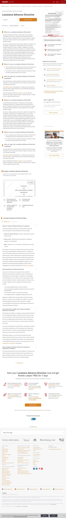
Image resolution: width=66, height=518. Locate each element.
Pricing (3, 458)
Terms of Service (53, 506)
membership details (37, 412)
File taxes (3, 455)
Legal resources (5, 460)
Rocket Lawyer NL (46, 491)
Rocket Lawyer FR (33, 491)
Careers (34, 452)
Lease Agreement (20, 459)
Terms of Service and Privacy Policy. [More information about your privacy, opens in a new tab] (20, 516)
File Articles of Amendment (7, 484)
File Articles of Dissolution (6, 485)
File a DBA (4, 481)
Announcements (36, 463)
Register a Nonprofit (5, 474)
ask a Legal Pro (12, 345)
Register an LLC (5, 471)
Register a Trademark (6, 480)
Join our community (36, 456)
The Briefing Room (5, 459)
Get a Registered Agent (6, 477)
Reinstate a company (6, 487)
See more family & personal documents (24, 475)
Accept (53, 515)
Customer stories (36, 458)
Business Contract (20, 451)
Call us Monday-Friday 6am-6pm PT (55, 451)
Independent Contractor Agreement (24, 452)
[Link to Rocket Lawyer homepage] (8, 2)
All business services (5, 470)
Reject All (44, 515)
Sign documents (5, 452)
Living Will (19, 471)
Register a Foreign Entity (6, 476)
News (34, 465)
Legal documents (5, 451)
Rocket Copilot (8, 89)
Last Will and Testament (21, 470)
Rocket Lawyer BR (59, 491)
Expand (31, 184)
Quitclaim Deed (20, 463)
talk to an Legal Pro (29, 267)
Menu (63, 1)
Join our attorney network (37, 451)
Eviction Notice (20, 460)
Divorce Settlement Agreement (23, 473)
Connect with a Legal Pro (6, 456)
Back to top (20, 365)
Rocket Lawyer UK (8, 491)
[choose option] (10, 19)
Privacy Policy (25, 508)
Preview (60, 13)
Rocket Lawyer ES (21, 491)
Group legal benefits (36, 449)
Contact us (35, 466)
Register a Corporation (6, 473)
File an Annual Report (6, 483)
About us (34, 462)
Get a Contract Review (54, 155)
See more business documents (22, 455)
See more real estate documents (23, 465)
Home (3, 449)
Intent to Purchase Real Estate (23, 462)
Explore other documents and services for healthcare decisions (54, 91)
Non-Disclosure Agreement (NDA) (23, 449)
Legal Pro (21, 95)
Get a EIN (3, 478)
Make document (28, 19)
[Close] (64, 515)
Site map (3, 463)
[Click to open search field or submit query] (53, 2)
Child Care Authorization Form (22, 474)
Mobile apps (4, 462)
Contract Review (5, 454)
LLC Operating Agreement (22, 454)
